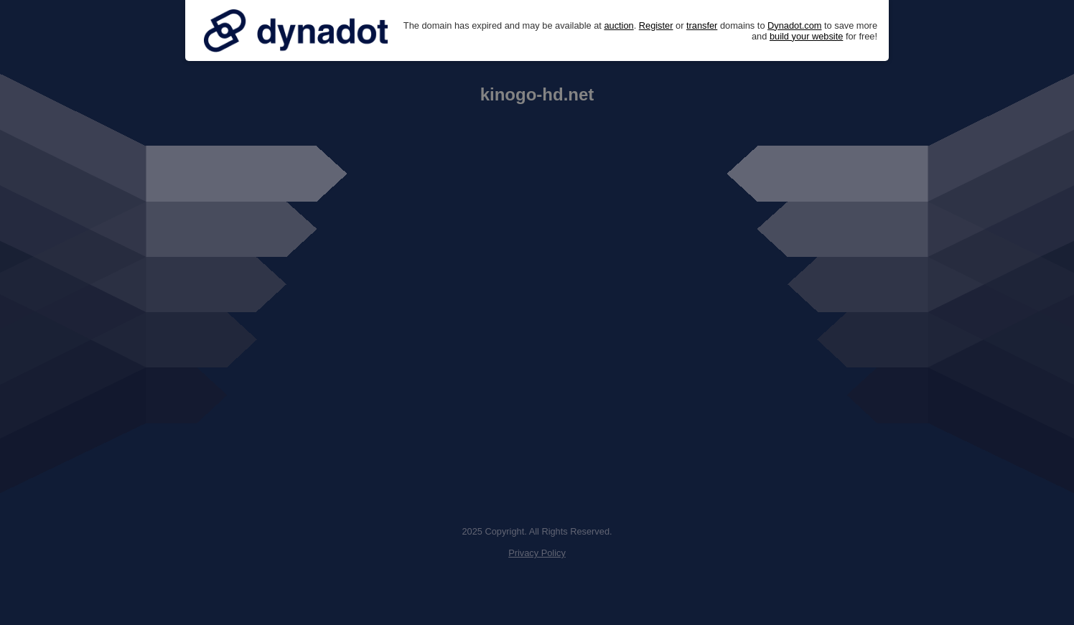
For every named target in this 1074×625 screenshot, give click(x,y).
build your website (806, 36)
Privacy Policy (537, 553)
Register (656, 25)
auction (618, 25)
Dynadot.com (794, 25)
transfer (701, 25)
